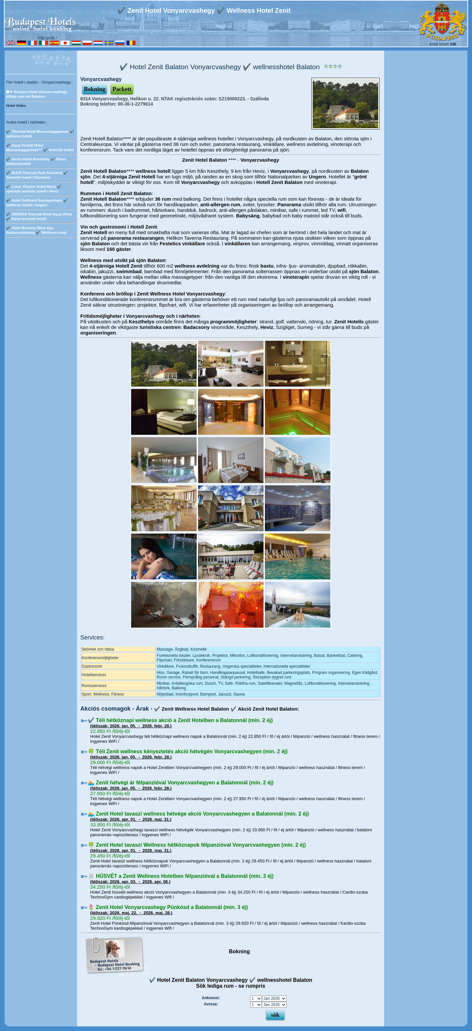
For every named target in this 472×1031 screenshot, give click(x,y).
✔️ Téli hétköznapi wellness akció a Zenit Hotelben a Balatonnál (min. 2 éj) (180, 720)
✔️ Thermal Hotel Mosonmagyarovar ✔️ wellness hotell (40, 134)
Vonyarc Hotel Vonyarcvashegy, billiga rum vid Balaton (37, 94)
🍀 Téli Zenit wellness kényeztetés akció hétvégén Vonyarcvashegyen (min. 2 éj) (187, 751)
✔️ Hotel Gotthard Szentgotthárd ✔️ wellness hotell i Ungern (37, 202)
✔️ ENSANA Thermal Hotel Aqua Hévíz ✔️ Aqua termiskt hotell (39, 216)
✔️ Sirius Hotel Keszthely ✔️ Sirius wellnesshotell (36, 161)
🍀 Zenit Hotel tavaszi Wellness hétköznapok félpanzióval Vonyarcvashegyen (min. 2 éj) (197, 845)
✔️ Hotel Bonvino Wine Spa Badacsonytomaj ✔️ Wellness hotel (36, 230)
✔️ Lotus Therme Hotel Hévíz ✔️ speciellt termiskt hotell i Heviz (33, 189)
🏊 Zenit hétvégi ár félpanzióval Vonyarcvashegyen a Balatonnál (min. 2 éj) (181, 782)
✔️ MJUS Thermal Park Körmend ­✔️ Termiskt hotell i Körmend (37, 175)
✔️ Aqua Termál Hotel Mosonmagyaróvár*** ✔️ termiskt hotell (39, 147)
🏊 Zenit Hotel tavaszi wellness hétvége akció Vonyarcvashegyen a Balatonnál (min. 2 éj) (198, 814)
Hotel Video (16, 106)
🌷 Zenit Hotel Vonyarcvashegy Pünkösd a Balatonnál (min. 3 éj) (168, 907)
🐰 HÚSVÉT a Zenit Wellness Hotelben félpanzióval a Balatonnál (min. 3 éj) (180, 876)
